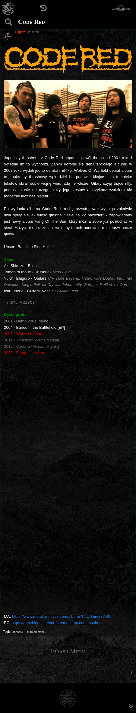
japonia (17, 631)
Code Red (31, 21)
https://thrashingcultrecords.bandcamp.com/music (54, 622)
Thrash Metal (68, 651)
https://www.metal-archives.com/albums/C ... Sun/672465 (61, 616)
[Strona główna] (8, 8)
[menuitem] (131, 673)
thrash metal (36, 631)
